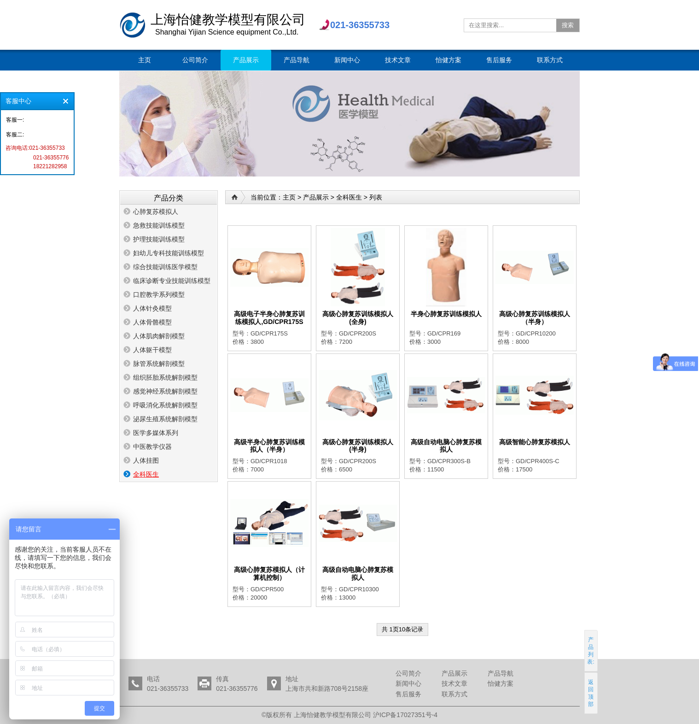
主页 (289, 197)
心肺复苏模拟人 (155, 211)
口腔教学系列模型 (159, 294)
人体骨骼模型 (152, 322)
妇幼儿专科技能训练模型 (168, 253)
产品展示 (316, 197)
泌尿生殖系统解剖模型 (165, 419)
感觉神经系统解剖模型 (165, 391)
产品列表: (591, 650)
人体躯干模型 (152, 349)
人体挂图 (146, 460)
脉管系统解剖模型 (159, 363)
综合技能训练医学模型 (165, 267)
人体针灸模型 (152, 308)
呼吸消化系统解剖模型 (165, 405)
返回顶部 (591, 693)
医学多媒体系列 (155, 432)
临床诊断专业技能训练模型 (171, 280)
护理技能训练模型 (159, 239)
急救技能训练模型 (159, 225)
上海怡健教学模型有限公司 (132, 25)
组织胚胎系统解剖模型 (165, 377)
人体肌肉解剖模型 (159, 336)
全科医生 (146, 474)
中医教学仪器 (152, 446)
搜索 (568, 25)
